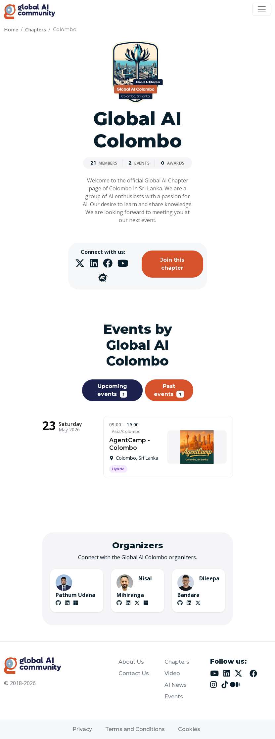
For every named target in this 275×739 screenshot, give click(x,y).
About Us (131, 662)
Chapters (35, 29)
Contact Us (133, 673)
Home (11, 29)
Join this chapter (172, 264)
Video (172, 673)
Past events (169, 390)
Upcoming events (112, 390)
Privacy (82, 729)
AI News (175, 685)
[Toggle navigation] (261, 9)
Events (173, 696)
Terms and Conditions (135, 729)
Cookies (189, 729)
